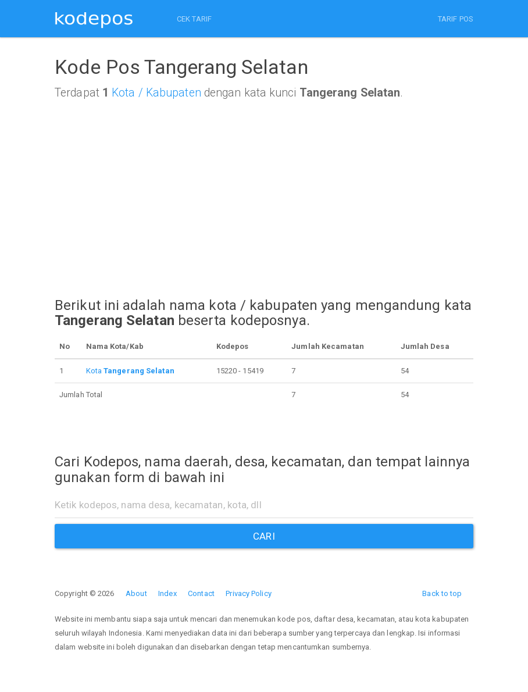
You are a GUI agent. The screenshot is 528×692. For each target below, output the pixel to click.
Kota (130, 370)
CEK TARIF (194, 19)
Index (167, 593)
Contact (201, 593)
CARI (263, 536)
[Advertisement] (264, 209)
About (136, 593)
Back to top (442, 593)
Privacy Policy (248, 593)
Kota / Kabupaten (156, 92)
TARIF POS (455, 19)
